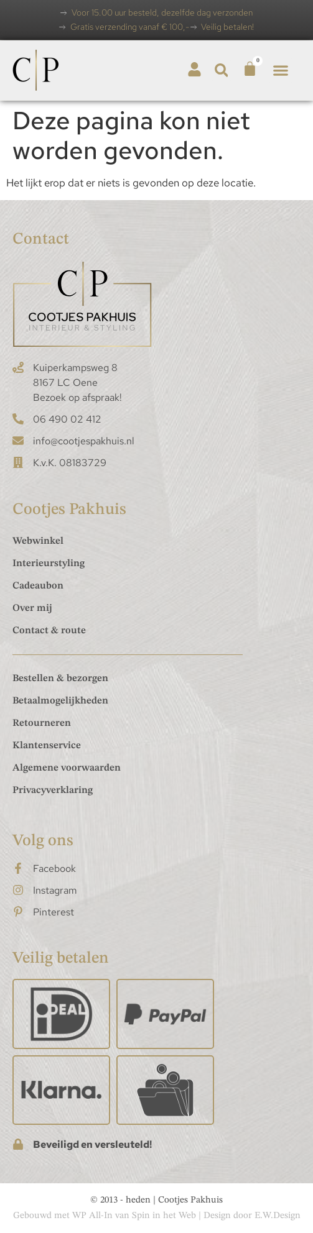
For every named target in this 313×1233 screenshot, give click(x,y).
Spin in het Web (164, 1216)
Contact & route (49, 631)
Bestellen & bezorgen (60, 679)
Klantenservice (46, 746)
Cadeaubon (37, 586)
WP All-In (92, 1216)
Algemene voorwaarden (66, 768)
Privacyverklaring (52, 790)
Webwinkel (37, 541)
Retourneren (41, 723)
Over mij (32, 608)
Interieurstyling (48, 564)
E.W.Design (278, 1216)
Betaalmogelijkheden (60, 701)
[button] (221, 70)
